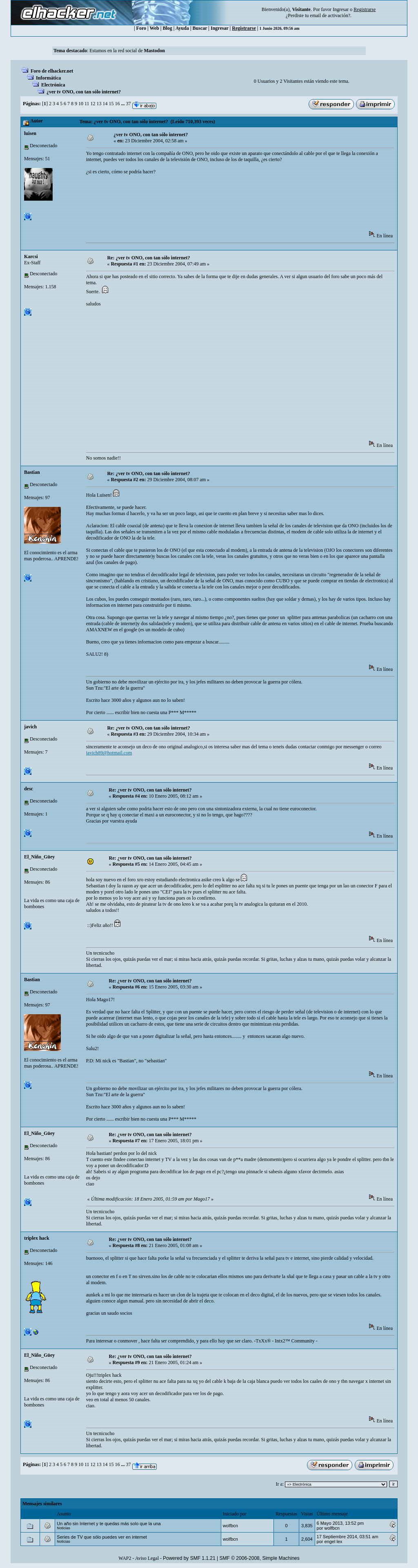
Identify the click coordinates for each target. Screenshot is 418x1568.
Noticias (63, 1528)
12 (92, 103)
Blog (167, 28)
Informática (48, 78)
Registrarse (244, 28)
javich (30, 727)
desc (28, 789)
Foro (141, 28)
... (123, 103)
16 (117, 103)
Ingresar (341, 9)
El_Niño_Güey (39, 857)
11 (86, 103)
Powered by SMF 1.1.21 (189, 1558)
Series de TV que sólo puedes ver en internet (102, 1537)
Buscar (200, 28)
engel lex (333, 1541)
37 (128, 103)
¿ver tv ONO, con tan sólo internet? (84, 92)
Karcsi (31, 256)
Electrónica (53, 85)
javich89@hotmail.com (109, 753)
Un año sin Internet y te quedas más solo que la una (108, 1523)
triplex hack (36, 1238)
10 (80, 103)
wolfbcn (230, 1525)
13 (98, 103)
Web (154, 28)
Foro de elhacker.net (52, 71)
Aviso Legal (147, 1558)
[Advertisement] (234, 205)
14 (104, 103)
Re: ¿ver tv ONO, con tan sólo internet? (148, 258)
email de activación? (330, 15)
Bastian (32, 472)
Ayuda (182, 28)
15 (111, 103)
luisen (30, 133)
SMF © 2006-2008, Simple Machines (260, 1558)
